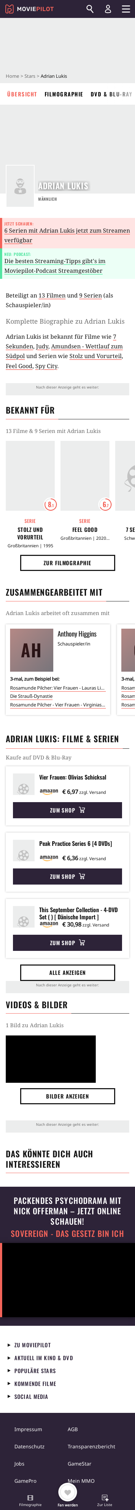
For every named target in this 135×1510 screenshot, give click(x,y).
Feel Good (19, 366)
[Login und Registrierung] (108, 9)
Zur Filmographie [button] (67, 563)
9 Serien (90, 295)
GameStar (79, 1463)
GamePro (25, 1480)
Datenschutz (29, 1446)
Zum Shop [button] (67, 810)
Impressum (28, 1429)
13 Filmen (52, 295)
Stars (29, 76)
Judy (42, 346)
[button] (30, 1501)
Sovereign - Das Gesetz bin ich (67, 1233)
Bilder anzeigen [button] (67, 1096)
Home (12, 76)
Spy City (46, 366)
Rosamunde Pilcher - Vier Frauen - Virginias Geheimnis (58, 704)
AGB (73, 1429)
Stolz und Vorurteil (95, 356)
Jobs (19, 1463)
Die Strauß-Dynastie (31, 696)
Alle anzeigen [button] (67, 972)
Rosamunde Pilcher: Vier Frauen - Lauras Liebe (58, 688)
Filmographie (64, 94)
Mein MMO (81, 1480)
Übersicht (22, 94)
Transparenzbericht (91, 1446)
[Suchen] (90, 9)
